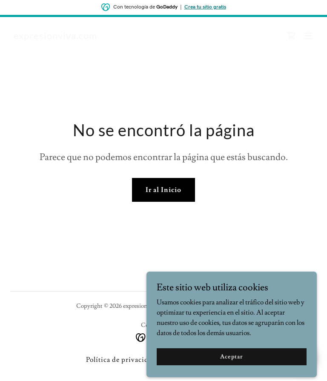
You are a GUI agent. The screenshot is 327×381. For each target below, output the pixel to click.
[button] (308, 35)
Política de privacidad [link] (121, 359)
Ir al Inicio (163, 190)
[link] (55, 37)
